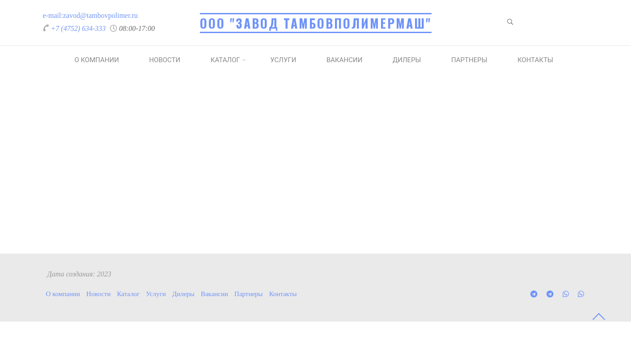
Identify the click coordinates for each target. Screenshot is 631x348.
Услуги (283, 60)
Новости (164, 60)
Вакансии (344, 60)
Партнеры (469, 60)
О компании (96, 60)
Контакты (535, 60)
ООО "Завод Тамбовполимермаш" (316, 23)
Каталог (225, 60)
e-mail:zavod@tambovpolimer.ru (90, 15)
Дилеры (407, 60)
